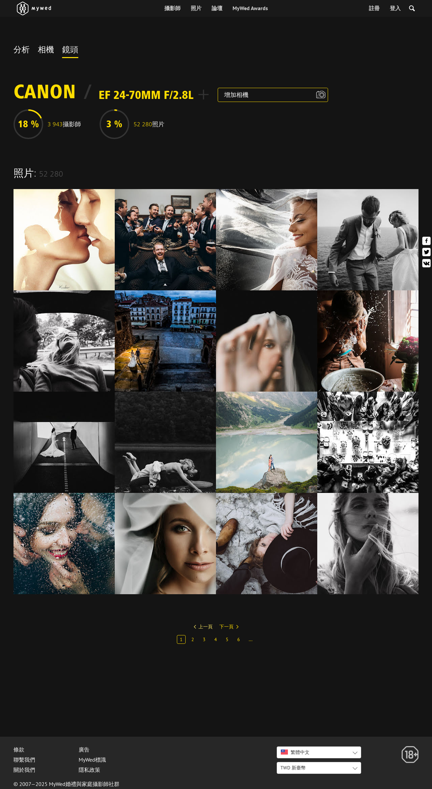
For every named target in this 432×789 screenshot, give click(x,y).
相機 (46, 51)
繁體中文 (295, 752)
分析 (22, 51)
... (250, 639)
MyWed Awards (250, 8)
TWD (293, 768)
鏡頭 (70, 51)
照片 (196, 8)
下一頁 (226, 627)
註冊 (374, 8)
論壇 (217, 8)
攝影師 (172, 8)
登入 (395, 8)
